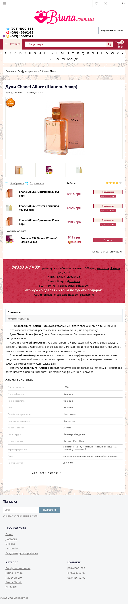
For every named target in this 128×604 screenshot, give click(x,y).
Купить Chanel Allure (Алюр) (26, 367)
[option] (19, 170)
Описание (14, 312)
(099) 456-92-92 (21, 32)
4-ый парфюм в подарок (73, 285)
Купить (108, 239)
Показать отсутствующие (107, 251)
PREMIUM (11, 587)
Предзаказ (108, 191)
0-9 (57, 59)
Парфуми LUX (13, 577)
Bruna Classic (13, 582)
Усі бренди (70, 59)
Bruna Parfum (14, 573)
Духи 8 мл (73, 281)
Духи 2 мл (73, 277)
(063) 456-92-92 (21, 36)
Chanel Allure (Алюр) (23, 326)
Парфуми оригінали (17, 568)
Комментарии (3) (18, 318)
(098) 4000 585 (22, 28)
